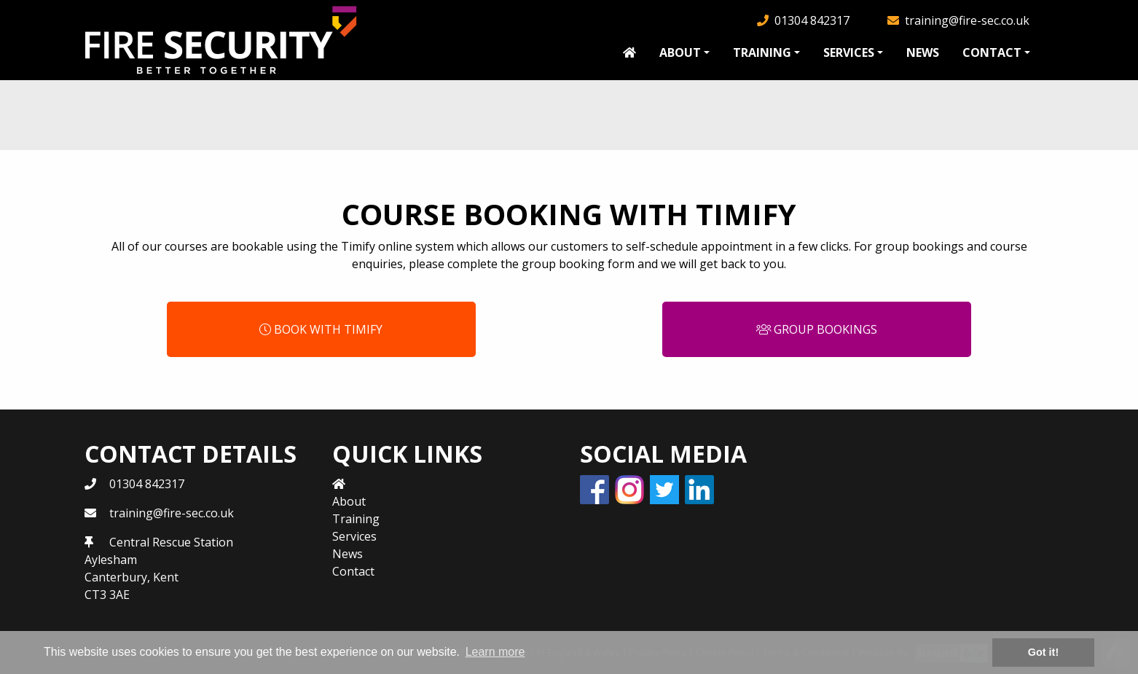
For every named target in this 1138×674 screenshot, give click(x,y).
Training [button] (762, 52)
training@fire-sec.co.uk (967, 20)
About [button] (680, 52)
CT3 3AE (107, 595)
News (922, 52)
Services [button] (848, 52)
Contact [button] (991, 52)
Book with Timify (320, 329)
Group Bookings (816, 329)
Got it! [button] (1043, 652)
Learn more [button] (495, 652)
